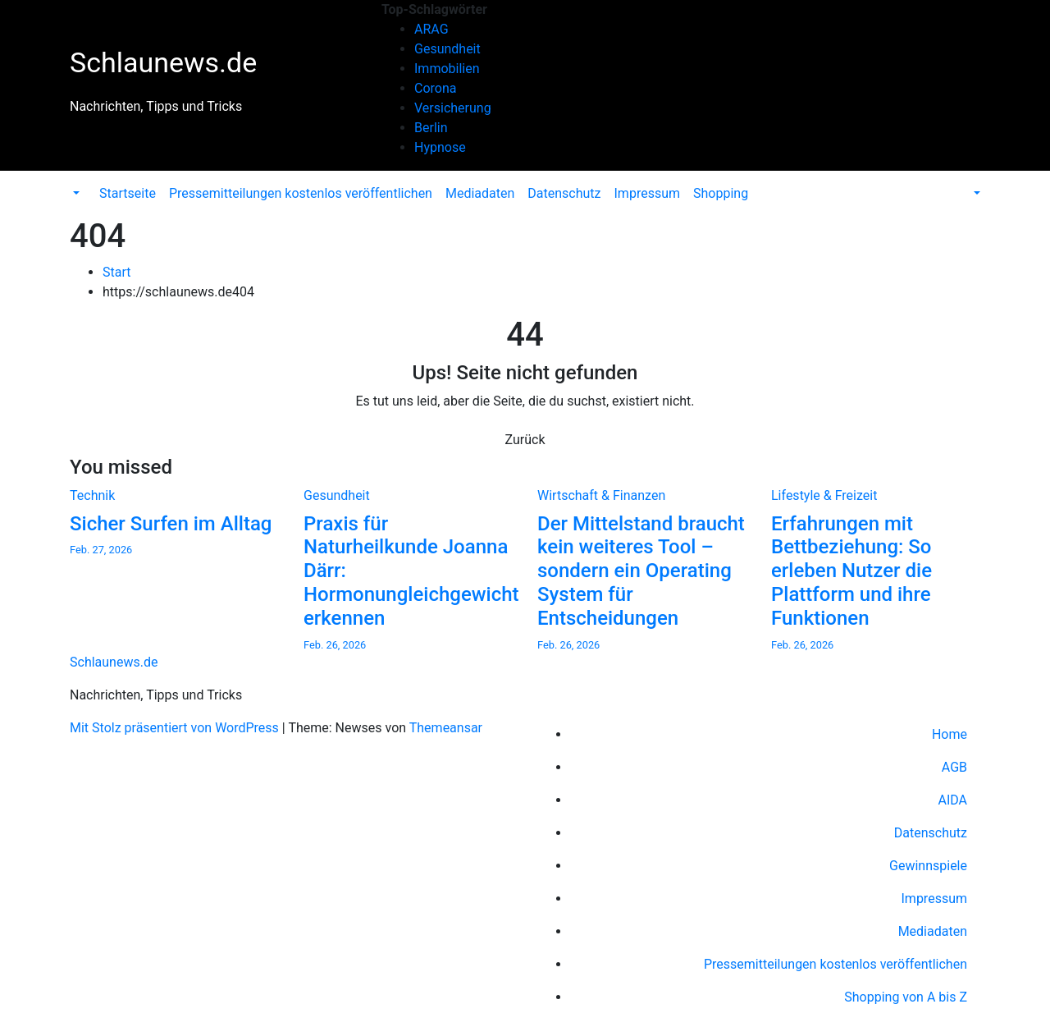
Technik (92, 495)
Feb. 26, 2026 (335, 645)
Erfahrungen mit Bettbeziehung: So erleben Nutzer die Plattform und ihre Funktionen (851, 571)
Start (116, 272)
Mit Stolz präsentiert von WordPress (176, 728)
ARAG (431, 29)
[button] (75, 193)
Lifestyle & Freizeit (824, 495)
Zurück (525, 439)
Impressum (647, 193)
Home (949, 734)
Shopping (720, 193)
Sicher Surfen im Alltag (171, 523)
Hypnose (440, 147)
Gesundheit (447, 49)
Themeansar (445, 728)
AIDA (952, 800)
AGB (954, 767)
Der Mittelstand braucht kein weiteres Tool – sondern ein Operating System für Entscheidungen (641, 571)
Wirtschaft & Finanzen (601, 495)
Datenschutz (563, 193)
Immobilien (447, 68)
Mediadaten (479, 193)
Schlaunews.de (163, 62)
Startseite (127, 193)
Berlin (431, 127)
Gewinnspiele (928, 865)
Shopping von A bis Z (905, 997)
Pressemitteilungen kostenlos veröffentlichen (300, 193)
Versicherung (452, 108)
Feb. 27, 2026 (101, 549)
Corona (435, 88)
